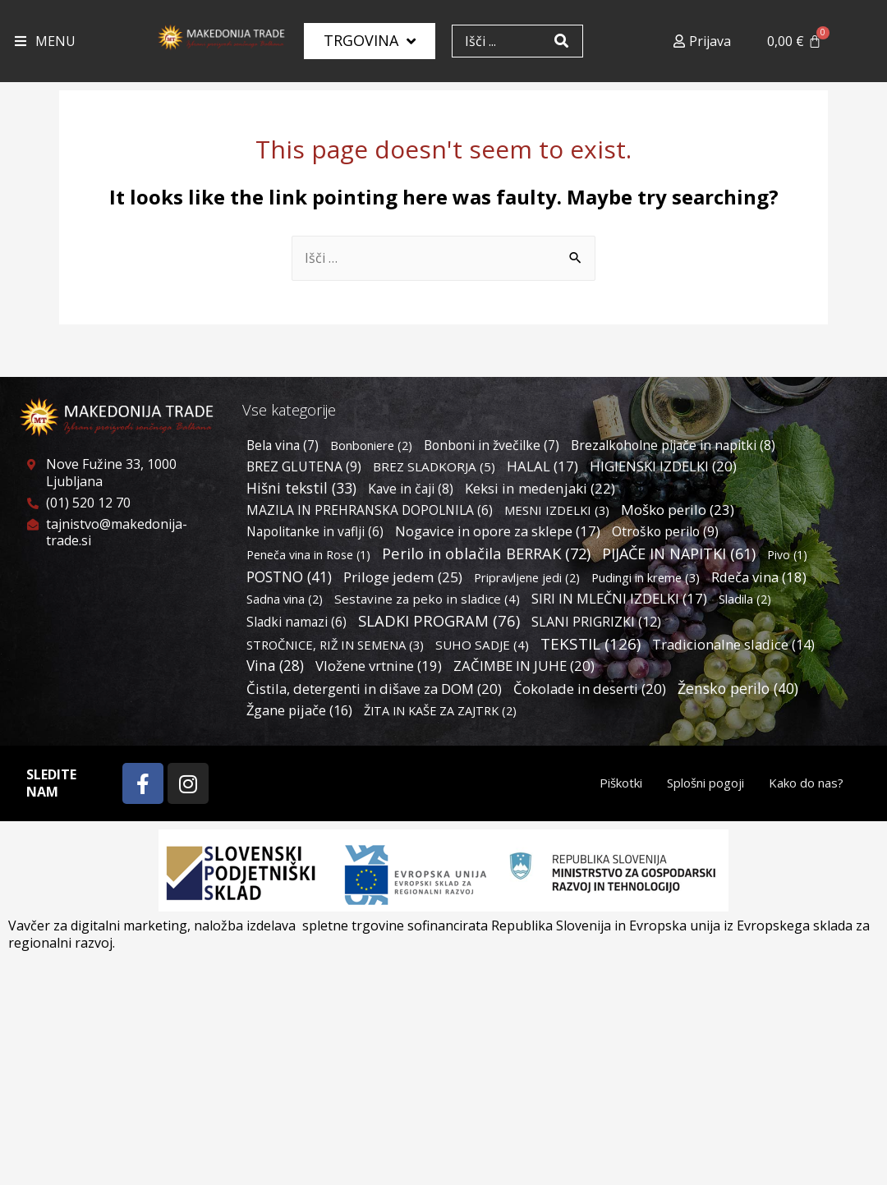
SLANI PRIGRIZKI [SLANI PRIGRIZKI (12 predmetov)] (596, 622)
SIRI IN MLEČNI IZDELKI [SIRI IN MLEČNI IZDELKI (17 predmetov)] (619, 598)
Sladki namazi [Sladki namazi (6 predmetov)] (296, 622)
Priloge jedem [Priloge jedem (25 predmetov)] (402, 576)
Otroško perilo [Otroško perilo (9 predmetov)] (665, 531)
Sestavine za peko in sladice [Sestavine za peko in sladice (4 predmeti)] (427, 598)
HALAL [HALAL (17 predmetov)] (542, 466)
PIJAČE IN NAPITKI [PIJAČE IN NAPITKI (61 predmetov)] (679, 553)
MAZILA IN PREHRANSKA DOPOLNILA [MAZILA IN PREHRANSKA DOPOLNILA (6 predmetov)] (369, 510)
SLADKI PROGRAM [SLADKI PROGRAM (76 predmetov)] (439, 620)
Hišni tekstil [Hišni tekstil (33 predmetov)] (301, 488)
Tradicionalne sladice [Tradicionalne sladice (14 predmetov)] (733, 644)
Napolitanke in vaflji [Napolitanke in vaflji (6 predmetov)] (315, 531)
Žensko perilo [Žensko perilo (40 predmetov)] (738, 688)
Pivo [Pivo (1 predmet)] (787, 555)
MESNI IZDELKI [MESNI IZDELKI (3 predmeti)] (556, 510)
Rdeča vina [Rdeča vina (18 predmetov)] (759, 576)
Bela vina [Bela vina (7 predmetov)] (282, 445)
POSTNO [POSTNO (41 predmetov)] (289, 576)
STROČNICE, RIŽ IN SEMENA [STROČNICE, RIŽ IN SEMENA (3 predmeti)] (335, 644)
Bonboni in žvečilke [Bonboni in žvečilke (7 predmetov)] (491, 445)
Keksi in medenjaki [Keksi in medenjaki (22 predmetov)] (540, 488)
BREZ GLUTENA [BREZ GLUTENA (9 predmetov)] (303, 466)
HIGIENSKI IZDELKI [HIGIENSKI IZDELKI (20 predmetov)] (663, 466)
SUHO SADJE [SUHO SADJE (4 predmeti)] (482, 644)
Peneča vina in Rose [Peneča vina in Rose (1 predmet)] (308, 555)
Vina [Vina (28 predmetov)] (275, 665)
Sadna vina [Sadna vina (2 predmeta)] (284, 599)
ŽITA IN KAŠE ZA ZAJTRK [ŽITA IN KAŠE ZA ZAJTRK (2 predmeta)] (440, 711)
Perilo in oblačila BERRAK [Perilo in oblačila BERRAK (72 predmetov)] (486, 553)
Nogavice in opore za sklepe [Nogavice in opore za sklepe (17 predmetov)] (497, 530)
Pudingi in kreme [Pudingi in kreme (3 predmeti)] (645, 577)
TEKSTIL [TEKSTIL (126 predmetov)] (590, 644)
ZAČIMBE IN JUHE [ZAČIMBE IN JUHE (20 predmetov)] (524, 665)
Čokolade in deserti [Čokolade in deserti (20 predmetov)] (589, 688)
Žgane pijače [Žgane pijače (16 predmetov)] (299, 709)
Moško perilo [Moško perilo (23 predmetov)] (677, 509)
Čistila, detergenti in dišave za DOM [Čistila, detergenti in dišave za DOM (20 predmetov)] (374, 688)
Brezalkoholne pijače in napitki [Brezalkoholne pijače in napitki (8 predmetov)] (673, 445)
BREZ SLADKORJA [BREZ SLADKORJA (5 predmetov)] (434, 466)
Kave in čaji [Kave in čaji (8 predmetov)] (410, 489)
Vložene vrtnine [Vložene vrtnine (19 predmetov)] (378, 665)
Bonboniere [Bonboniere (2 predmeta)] (371, 445)
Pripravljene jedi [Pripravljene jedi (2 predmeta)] (527, 578)
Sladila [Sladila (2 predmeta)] (745, 599)
